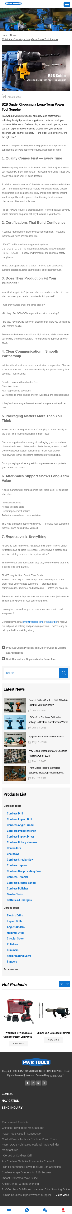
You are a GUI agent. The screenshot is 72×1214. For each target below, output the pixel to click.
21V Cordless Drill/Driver (16, 1189)
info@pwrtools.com (33, 622)
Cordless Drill (15, 813)
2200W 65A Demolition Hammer (53, 1033)
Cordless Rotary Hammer (22, 842)
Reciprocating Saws (19, 955)
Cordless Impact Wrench (21, 830)
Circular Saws (15, 938)
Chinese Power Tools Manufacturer (23, 1127)
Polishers (12, 944)
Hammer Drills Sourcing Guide (51, 1189)
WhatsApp (51, 622)
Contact (8, 1094)
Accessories (11, 969)
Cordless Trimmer (17, 877)
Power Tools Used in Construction (22, 1133)
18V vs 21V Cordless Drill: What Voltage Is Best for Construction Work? (48, 719)
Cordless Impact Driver (20, 836)
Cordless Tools (12, 805)
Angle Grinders (16, 927)
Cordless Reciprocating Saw (24, 871)
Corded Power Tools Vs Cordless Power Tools (29, 1139)
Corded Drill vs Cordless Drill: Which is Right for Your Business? (48, 702)
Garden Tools (15, 894)
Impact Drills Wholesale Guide (20, 1178)
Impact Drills (14, 921)
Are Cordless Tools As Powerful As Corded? (28, 1161)
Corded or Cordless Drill (17, 1155)
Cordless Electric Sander (21, 882)
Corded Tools (11, 907)
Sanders (12, 961)
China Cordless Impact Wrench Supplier (27, 1194)
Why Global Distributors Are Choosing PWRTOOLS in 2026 (47, 753)
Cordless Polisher (17, 888)
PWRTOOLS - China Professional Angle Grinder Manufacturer (30, 1147)
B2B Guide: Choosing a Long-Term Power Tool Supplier (30, 39)
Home (5, 35)
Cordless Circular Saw (20, 859)
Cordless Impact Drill (19, 819)
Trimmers (12, 950)
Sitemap (29, 1075)
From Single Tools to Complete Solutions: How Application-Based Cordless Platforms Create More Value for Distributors (48, 771)
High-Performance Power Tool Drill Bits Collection (31, 1166)
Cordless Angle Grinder (20, 825)
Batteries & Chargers (19, 900)
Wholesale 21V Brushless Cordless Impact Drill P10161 (18, 1035)
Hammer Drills (15, 932)
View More (18, 1043)
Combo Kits (14, 848)
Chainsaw (13, 853)
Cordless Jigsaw (17, 865)
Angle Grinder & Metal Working (20, 1183)
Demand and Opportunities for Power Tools (34, 659)
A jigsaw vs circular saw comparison (46, 736)
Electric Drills (15, 915)
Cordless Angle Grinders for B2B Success (26, 1172)
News (13, 35)
